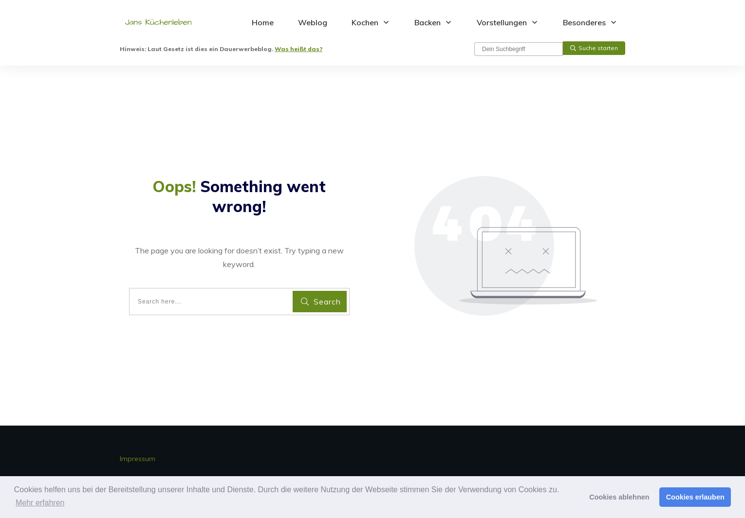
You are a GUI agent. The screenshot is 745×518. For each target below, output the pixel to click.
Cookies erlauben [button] (695, 497)
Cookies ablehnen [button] (619, 497)
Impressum (137, 458)
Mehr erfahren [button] (40, 503)
